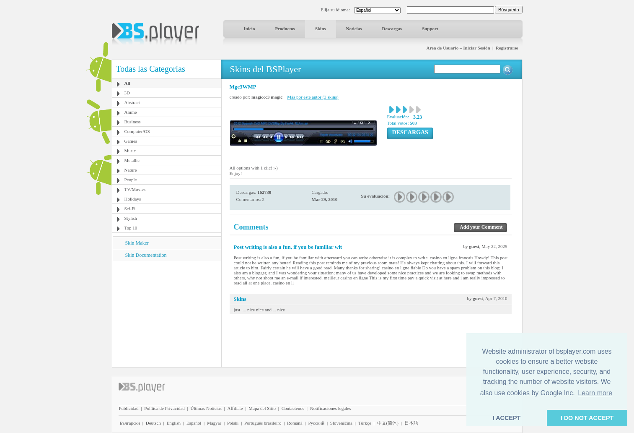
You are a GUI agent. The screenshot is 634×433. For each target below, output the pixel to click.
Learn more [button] (595, 392)
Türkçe (364, 422)
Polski (233, 422)
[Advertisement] (166, 313)
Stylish (130, 218)
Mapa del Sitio (262, 408)
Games (130, 140)
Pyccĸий (316, 422)
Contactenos (293, 408)
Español (193, 422)
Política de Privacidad (164, 408)
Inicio (249, 28)
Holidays (132, 198)
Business (132, 121)
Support (430, 28)
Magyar (214, 422)
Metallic (132, 160)
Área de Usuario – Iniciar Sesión (458, 47)
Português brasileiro (262, 422)
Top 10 (130, 227)
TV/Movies (135, 189)
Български (130, 422)
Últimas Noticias (206, 408)
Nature (130, 169)
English (173, 422)
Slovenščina (341, 422)
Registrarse (507, 47)
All (127, 83)
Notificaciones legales (330, 408)
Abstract (132, 102)
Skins (320, 28)
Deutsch (153, 422)
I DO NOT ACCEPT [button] (587, 418)
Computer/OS (137, 131)
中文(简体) (388, 422)
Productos (285, 28)
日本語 (411, 422)
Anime (130, 112)
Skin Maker (137, 243)
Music (130, 150)
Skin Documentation (146, 255)
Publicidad (129, 408)
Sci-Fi (130, 208)
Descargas (392, 28)
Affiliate (235, 408)
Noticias (354, 28)
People (130, 179)
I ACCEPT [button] (507, 418)
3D (127, 92)
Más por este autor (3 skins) (313, 96)
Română (295, 422)
